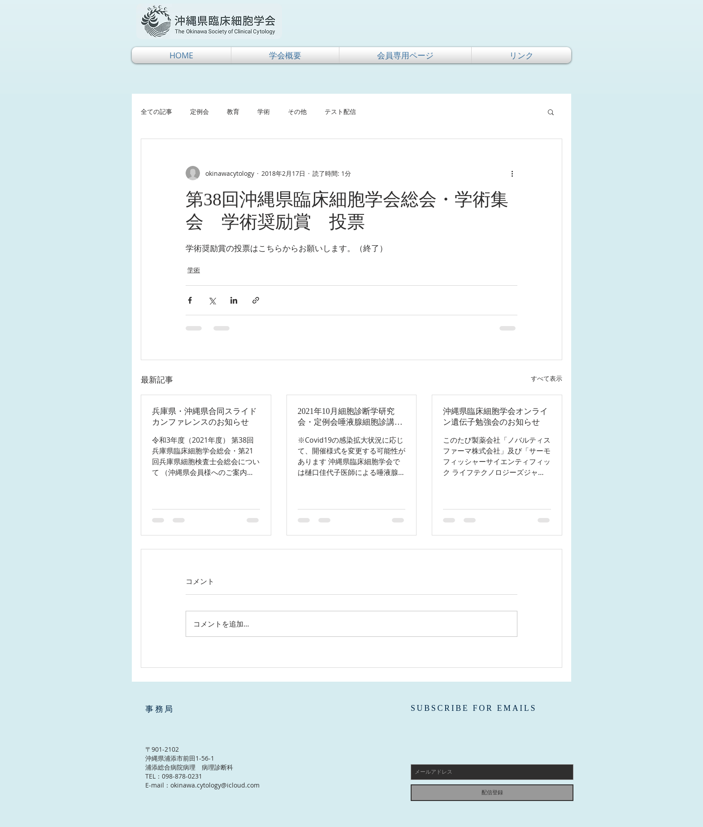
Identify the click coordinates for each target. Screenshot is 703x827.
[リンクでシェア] (256, 300)
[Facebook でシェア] (190, 300)
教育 (233, 111)
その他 (297, 111)
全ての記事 (156, 111)
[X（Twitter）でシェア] (212, 300)
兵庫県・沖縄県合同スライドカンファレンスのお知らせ (204, 417)
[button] (285, 55)
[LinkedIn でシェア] (234, 300)
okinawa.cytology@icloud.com (215, 785)
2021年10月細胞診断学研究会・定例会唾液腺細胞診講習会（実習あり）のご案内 (350, 417)
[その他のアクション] (512, 173)
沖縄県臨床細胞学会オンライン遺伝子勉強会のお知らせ (495, 417)
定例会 (199, 111)
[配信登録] (492, 792)
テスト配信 (340, 111)
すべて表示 (546, 378)
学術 (263, 111)
